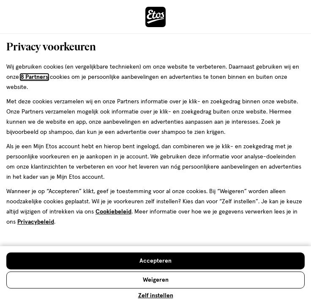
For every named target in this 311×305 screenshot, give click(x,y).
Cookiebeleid (113, 212)
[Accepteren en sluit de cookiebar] (155, 260)
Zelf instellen (155, 296)
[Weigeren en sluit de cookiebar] (155, 280)
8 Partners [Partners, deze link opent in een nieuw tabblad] (34, 77)
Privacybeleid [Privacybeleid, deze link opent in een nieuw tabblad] (35, 222)
